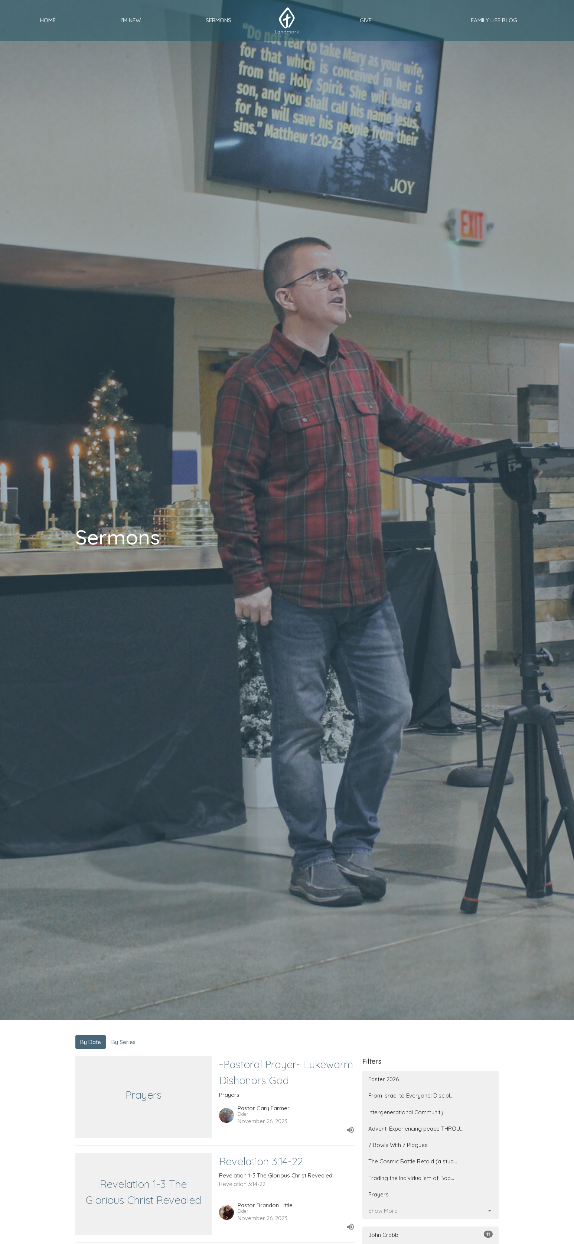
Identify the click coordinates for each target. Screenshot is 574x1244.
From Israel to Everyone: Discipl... (410, 1095)
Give (366, 20)
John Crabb (430, 1234)
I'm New (131, 20)
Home (48, 20)
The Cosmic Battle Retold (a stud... (412, 1161)
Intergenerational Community (405, 1112)
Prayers (378, 1194)
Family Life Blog (494, 20)
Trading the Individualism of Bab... (411, 1178)
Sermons (218, 20)
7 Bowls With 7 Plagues (398, 1144)
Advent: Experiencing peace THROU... (415, 1128)
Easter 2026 (383, 1079)
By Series (123, 1042)
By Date (90, 1042)
